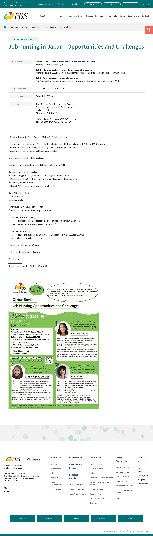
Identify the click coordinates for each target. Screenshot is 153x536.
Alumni (76, 518)
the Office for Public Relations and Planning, (22, 476)
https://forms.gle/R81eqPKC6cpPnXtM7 (28, 262)
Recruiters (103, 518)
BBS (130, 518)
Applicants (22, 518)
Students (50, 518)
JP (143, 4)
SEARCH (148, 32)
